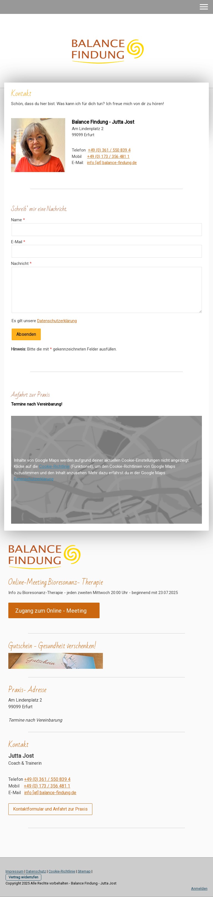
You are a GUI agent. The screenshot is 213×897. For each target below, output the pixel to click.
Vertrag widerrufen (23, 877)
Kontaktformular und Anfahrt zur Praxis (50, 809)
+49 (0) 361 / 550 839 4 (109, 150)
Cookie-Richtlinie (54, 466)
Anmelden (199, 888)
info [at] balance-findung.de (112, 162)
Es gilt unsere (44, 320)
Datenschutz (36, 871)
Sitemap (84, 871)
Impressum (15, 871)
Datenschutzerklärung (57, 320)
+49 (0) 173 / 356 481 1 (108, 156)
